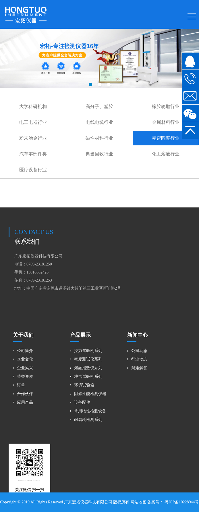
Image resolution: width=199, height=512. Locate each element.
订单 (21, 385)
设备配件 (82, 402)
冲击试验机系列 (88, 376)
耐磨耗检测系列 (88, 419)
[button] (90, 84)
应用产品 (25, 402)
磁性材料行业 (99, 138)
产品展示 (80, 335)
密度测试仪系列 (88, 359)
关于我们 (23, 335)
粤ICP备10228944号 (181, 502)
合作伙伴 (25, 394)
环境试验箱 (84, 385)
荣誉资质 (25, 376)
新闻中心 (137, 335)
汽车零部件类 (33, 153)
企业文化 (25, 359)
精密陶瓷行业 (165, 138)
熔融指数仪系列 (88, 368)
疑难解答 (139, 368)
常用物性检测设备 (90, 411)
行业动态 (139, 359)
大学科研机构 (33, 106)
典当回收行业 (99, 153)
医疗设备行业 (33, 169)
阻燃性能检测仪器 (90, 394)
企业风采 (25, 368)
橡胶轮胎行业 (165, 106)
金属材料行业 (165, 122)
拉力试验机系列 (88, 351)
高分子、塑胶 (99, 106)
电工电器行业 (33, 122)
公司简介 (25, 351)
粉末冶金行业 (33, 138)
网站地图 (138, 502)
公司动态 (139, 351)
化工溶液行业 (165, 153)
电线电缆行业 (99, 122)
